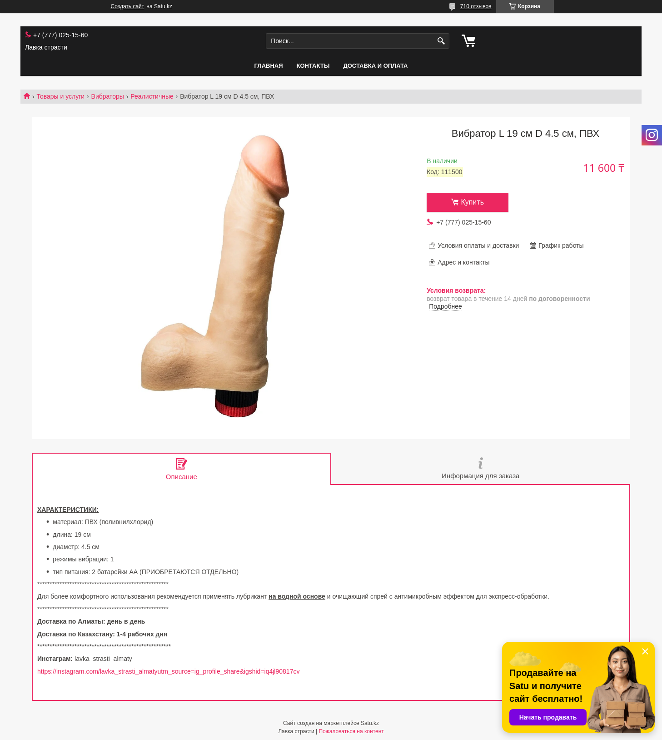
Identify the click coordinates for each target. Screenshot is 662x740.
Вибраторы (107, 96)
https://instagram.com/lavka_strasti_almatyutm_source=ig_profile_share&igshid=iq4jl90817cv (168, 671)
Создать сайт (127, 6)
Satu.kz (370, 723)
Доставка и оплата (375, 65)
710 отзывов (476, 6)
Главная (268, 65)
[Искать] (441, 41)
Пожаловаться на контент (351, 731)
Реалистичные (151, 96)
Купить (472, 202)
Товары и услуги (60, 96)
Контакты (313, 65)
